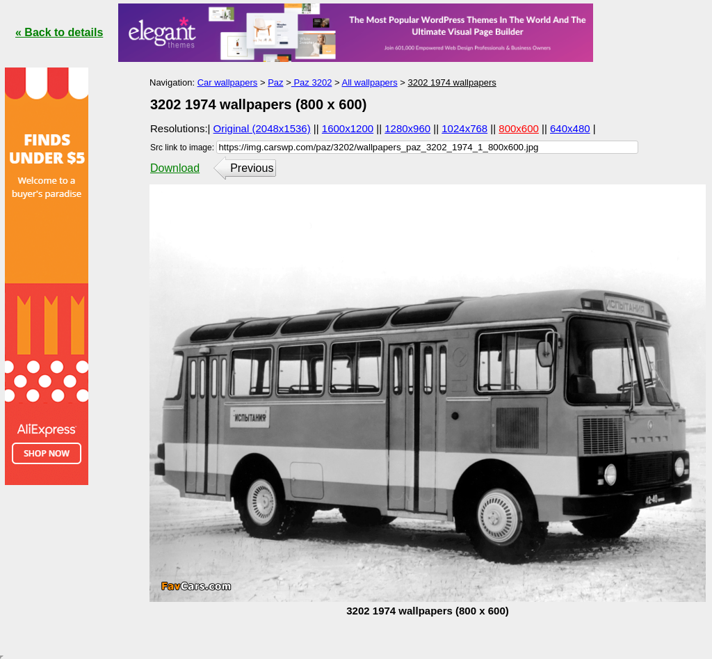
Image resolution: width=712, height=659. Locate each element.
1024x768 (464, 128)
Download (175, 168)
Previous (251, 168)
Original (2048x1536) (262, 128)
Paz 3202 (311, 82)
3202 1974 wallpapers (452, 82)
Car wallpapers (227, 82)
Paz (275, 82)
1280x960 (407, 128)
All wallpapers (369, 82)
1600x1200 (347, 128)
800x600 (519, 128)
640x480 (570, 128)
